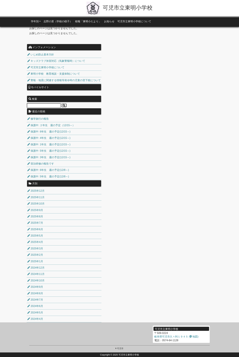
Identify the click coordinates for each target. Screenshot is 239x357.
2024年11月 (36, 274)
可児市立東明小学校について (134, 21)
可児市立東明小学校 (119, 8)
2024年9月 (35, 286)
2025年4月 (35, 242)
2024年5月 (35, 312)
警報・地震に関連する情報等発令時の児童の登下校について (64, 80)
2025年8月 (35, 216)
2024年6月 (35, 306)
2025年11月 (36, 197)
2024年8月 (35, 293)
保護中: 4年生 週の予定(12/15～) (48, 138)
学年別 (35, 21)
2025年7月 (35, 222)
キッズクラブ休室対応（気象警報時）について (56, 60)
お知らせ (109, 21)
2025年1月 (35, 261)
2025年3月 (35, 248)
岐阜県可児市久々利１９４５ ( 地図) (176, 336)
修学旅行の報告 (38, 118)
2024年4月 (35, 318)
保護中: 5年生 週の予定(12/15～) (48, 150)
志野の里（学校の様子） (58, 21)
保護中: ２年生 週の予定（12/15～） (51, 125)
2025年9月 (35, 210)
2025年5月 (35, 235)
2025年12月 (36, 190)
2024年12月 (36, 267)
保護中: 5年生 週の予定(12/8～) (48, 176)
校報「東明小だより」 (88, 21)
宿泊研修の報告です (40, 163)
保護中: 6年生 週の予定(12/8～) (48, 170)
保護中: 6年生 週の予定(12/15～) (48, 131)
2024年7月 (35, 299)
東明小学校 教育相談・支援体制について (53, 73)
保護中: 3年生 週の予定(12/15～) (48, 157)
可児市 (120, 348)
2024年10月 (36, 280)
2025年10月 (36, 203)
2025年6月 (35, 229)
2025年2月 (35, 254)
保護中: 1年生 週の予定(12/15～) (48, 144)
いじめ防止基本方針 (40, 54)
